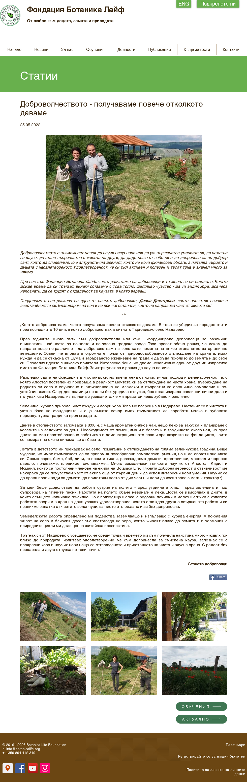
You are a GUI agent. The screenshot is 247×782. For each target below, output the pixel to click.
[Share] (218, 577)
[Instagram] (45, 768)
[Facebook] (20, 768)
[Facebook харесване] (176, 579)
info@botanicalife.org (23, 749)
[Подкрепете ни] (218, 4)
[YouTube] (33, 768)
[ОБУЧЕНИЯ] (201, 706)
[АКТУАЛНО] (201, 719)
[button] (67, 49)
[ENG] (183, 4)
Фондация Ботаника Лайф (75, 9)
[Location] (8, 768)
